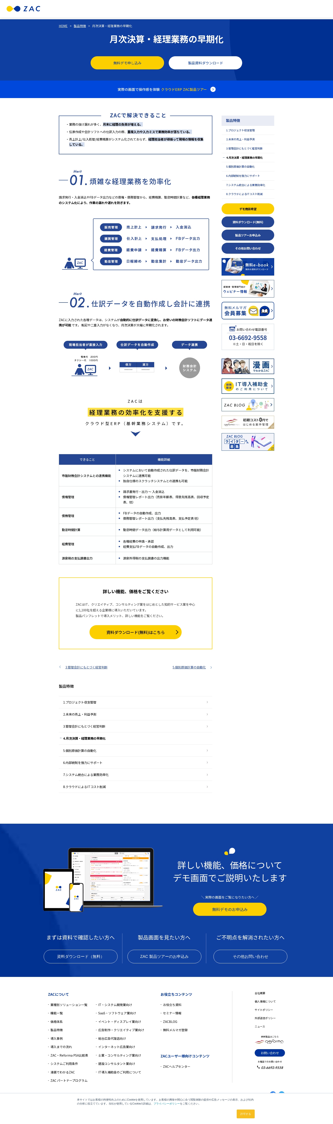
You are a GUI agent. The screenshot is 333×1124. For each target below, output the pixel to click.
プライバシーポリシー (167, 1103)
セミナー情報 (172, 1013)
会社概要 (260, 993)
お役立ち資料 (172, 1005)
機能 (147, 9)
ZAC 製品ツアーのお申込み (164, 956)
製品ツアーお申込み (248, 235)
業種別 (108, 9)
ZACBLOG (170, 1021)
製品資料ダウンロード (205, 62)
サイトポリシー (264, 1009)
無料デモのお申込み (230, 909)
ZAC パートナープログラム (69, 1080)
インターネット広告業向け (116, 1047)
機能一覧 (56, 1013)
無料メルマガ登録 (175, 1030)
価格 (162, 9)
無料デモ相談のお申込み (269, 9)
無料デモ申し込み (127, 62)
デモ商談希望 (247, 209)
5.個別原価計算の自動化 (189, 667)
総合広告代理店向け (112, 1038)
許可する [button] (245, 1113)
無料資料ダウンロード (308, 9)
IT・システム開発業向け (115, 1005)
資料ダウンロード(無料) (248, 222)
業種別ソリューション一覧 (68, 1005)
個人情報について (265, 1001)
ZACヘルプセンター (176, 1066)
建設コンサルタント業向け (116, 1063)
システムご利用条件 (64, 1063)
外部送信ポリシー (265, 1018)
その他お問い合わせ (248, 248)
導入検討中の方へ (227, 9)
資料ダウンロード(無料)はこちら (135, 632)
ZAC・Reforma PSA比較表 (69, 1055)
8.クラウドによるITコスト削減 (84, 787)
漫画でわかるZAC (62, 1072)
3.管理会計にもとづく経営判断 (86, 667)
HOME (63, 26)
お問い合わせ (270, 1053)
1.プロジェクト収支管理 (79, 702)
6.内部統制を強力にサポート (82, 762)
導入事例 (177, 9)
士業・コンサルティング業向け (119, 1055)
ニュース (260, 1026)
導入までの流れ (61, 1047)
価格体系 (56, 1021)
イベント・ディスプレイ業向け (119, 1021)
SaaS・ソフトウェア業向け (117, 1013)
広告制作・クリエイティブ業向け (121, 1030)
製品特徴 (128, 8)
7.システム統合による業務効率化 (86, 774)
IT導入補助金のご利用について (119, 1072)
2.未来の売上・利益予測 (79, 714)
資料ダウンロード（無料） (80, 956)
